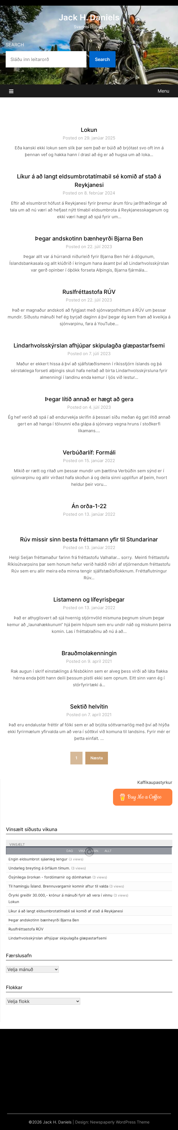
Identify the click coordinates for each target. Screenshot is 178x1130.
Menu (163, 91)
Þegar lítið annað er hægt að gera (89, 399)
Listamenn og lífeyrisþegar (89, 599)
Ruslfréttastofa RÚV (89, 291)
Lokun (89, 129)
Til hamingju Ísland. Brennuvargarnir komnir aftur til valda (58, 886)
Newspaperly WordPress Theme (119, 1122)
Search (15, 44)
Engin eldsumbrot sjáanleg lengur (38, 859)
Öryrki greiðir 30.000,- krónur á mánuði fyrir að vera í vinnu (60, 895)
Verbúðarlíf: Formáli (89, 452)
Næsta (96, 757)
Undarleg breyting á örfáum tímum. (39, 868)
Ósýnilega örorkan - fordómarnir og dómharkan (49, 877)
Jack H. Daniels (89, 17)
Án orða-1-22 (89, 506)
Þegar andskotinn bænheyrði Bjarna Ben (89, 238)
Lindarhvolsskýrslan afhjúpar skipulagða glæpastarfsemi (89, 345)
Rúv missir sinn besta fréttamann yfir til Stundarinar (89, 539)
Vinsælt (17, 844)
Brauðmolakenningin (89, 653)
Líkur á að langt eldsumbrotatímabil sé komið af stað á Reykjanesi (65, 911)
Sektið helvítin (89, 706)
